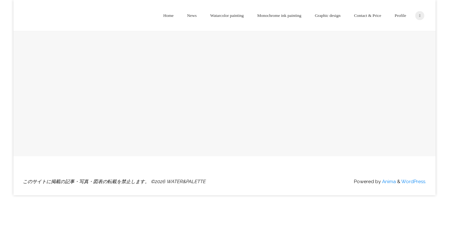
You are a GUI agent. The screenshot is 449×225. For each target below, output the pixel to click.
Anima (388, 181)
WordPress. (413, 181)
